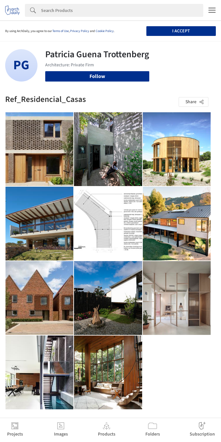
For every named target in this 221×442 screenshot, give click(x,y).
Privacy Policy (79, 31)
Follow (97, 76)
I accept (181, 31)
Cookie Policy (105, 31)
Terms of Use (60, 31)
